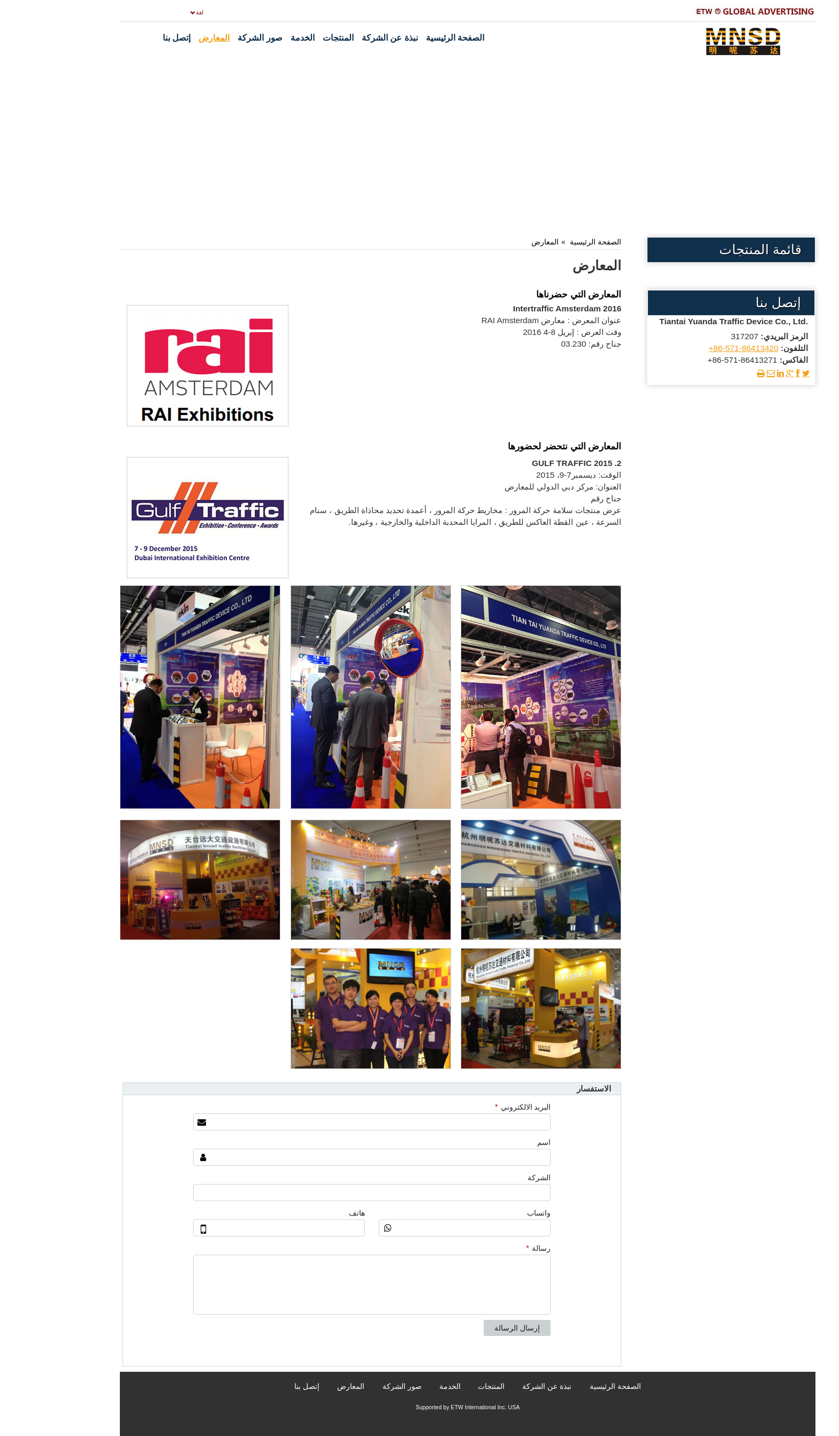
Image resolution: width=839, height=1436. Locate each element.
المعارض (496, 242)
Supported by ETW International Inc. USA (420, 1407)
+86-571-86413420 (695, 348)
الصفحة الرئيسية (547, 242)
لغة (151, 12)
